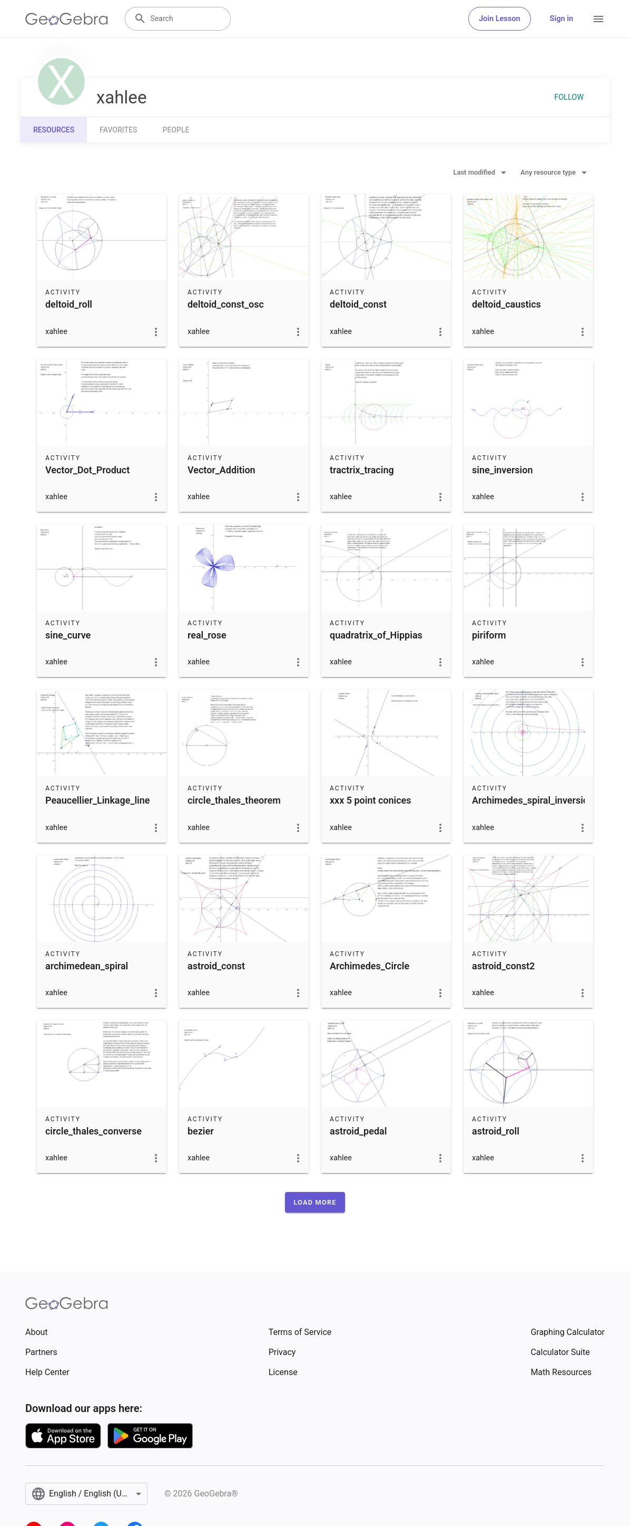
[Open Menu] (598, 19)
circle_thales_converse (93, 1131)
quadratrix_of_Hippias (376, 635)
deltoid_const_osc (226, 304)
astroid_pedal (358, 1131)
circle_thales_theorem (234, 800)
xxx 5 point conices (370, 800)
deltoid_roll (68, 304)
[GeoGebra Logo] (66, 19)
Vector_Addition (221, 469)
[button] (314, 1202)
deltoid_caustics (506, 304)
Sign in (561, 18)
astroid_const (216, 965)
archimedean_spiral (86, 965)
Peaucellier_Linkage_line (97, 800)
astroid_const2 (503, 965)
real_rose (207, 635)
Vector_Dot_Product (87, 469)
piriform (489, 635)
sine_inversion (502, 469)
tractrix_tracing (362, 469)
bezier (201, 1131)
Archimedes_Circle (369, 965)
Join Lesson (499, 18)
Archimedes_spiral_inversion (533, 800)
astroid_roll (495, 1131)
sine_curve (68, 635)
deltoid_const (358, 304)
